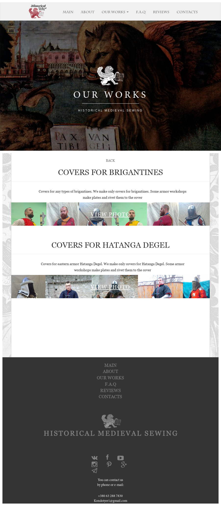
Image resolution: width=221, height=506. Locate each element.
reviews (110, 390)
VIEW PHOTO (110, 214)
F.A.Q (141, 12)
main (110, 365)
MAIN (68, 12)
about (110, 371)
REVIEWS (161, 12)
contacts (110, 396)
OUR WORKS (115, 12)
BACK (110, 160)
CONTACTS (187, 12)
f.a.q (110, 384)
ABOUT (87, 12)
